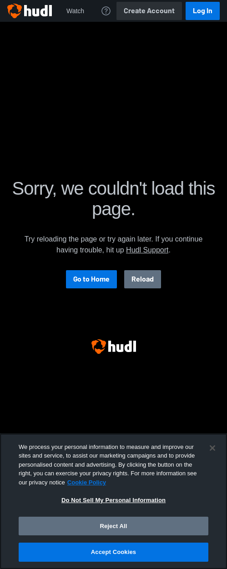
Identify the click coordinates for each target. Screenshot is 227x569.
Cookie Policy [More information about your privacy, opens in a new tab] (86, 482)
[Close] (212, 448)
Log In (202, 11)
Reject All (113, 526)
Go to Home (91, 279)
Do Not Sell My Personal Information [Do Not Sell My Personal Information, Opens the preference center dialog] (113, 500)
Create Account (149, 11)
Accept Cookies (113, 552)
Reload (142, 279)
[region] (113, 501)
